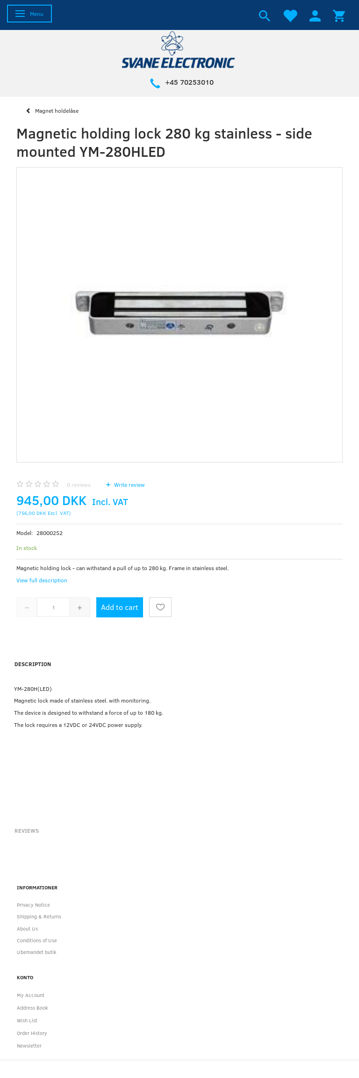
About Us (27, 928)
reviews (79, 484)
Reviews (26, 830)
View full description (41, 580)
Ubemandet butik (37, 951)
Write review (129, 484)
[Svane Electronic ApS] (179, 49)
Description (32, 663)
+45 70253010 (189, 82)
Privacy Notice (33, 904)
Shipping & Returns (39, 916)
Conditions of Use (37, 940)
